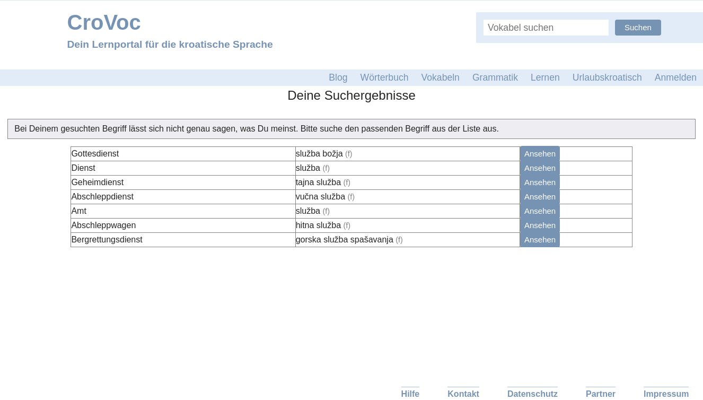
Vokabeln (440, 77)
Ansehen (540, 153)
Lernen (545, 77)
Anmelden (676, 77)
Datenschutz (532, 393)
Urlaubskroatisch (607, 77)
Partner (601, 393)
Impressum (666, 393)
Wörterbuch (385, 77)
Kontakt (463, 393)
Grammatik (495, 77)
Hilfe (410, 393)
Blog (338, 77)
